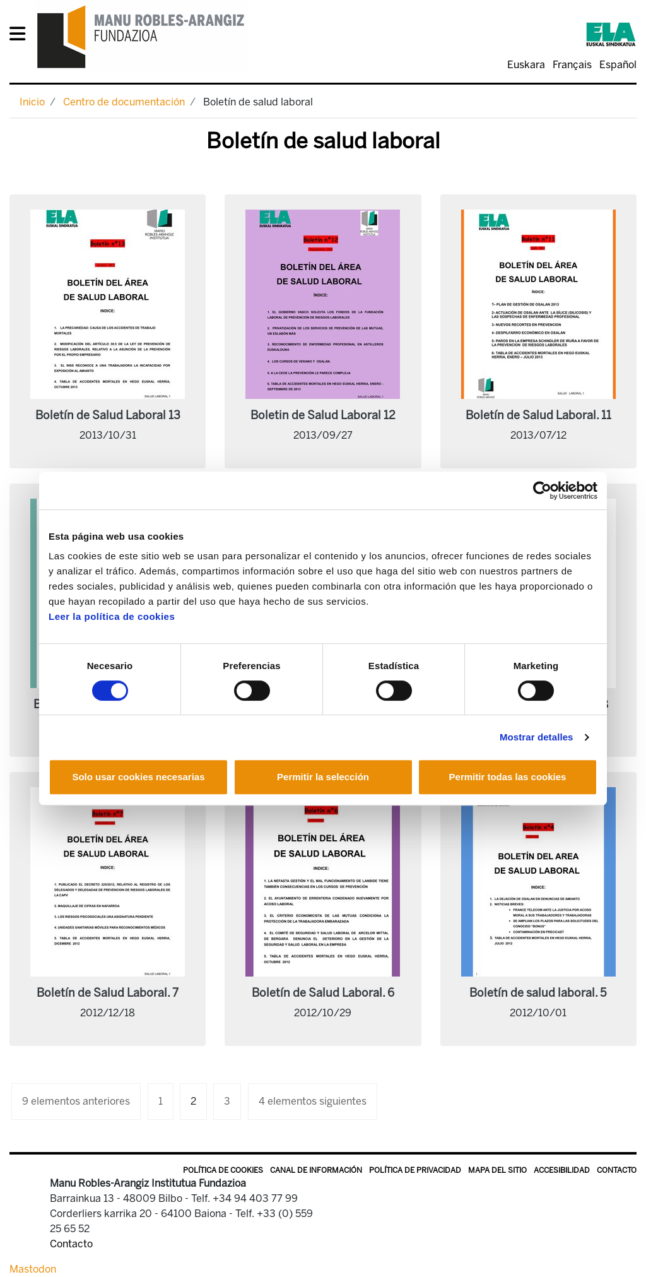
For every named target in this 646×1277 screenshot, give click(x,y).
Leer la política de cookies (112, 616)
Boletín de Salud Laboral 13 (107, 415)
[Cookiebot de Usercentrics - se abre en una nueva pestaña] (542, 490)
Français (572, 65)
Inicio (32, 102)
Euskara (526, 65)
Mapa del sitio (497, 1170)
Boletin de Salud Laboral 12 (323, 415)
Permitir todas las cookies (508, 776)
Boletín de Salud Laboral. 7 (108, 993)
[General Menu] (21, 36)
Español (618, 65)
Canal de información (316, 1170)
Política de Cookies (223, 1170)
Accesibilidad (562, 1170)
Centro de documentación (124, 102)
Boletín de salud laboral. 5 (538, 993)
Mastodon (32, 1269)
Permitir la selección (323, 776)
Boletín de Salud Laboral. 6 (323, 993)
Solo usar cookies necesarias (138, 776)
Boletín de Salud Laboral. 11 (538, 415)
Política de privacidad (415, 1170)
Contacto (617, 1170)
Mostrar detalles (536, 737)
